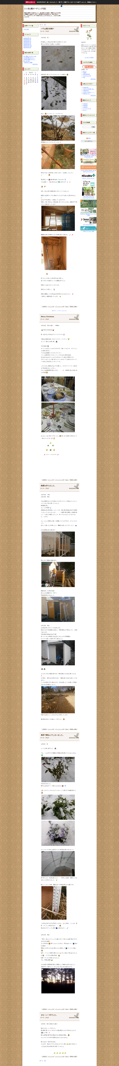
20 (33, 80)
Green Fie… (86, 87)
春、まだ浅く (26, 61)
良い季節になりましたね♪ (29, 56)
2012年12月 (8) (27, 44)
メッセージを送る (89, 57)
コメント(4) (51, 1009)
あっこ (85, 71)
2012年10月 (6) (27, 47)
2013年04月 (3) (27, 38)
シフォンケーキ (87, 108)
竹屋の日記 (86, 90)
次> (45, 24)
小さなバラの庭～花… (88, 89)
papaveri (85, 103)
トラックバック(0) (59, 306)
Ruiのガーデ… (86, 93)
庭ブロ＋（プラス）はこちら (59, 310)
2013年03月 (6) (27, 39)
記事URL (44, 306)
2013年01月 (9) (27, 42)
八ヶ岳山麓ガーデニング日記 (35, 9)
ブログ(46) (26, 29)
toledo (84, 72)
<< (26, 72)
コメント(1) (51, 1056)
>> (35, 72)
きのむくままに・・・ (88, 92)
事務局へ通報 (73, 306)
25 (28, 82)
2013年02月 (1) (27, 41)
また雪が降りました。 (29, 57)
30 (24, 83)
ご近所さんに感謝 (27, 62)
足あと (67, 306)
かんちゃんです (87, 75)
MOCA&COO (86, 74)
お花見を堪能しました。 (29, 59)
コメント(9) (51, 729)
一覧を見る (35, 64)
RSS (88, 138)
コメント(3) (51, 306)
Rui (84, 77)
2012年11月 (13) (27, 46)
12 (31, 79)
